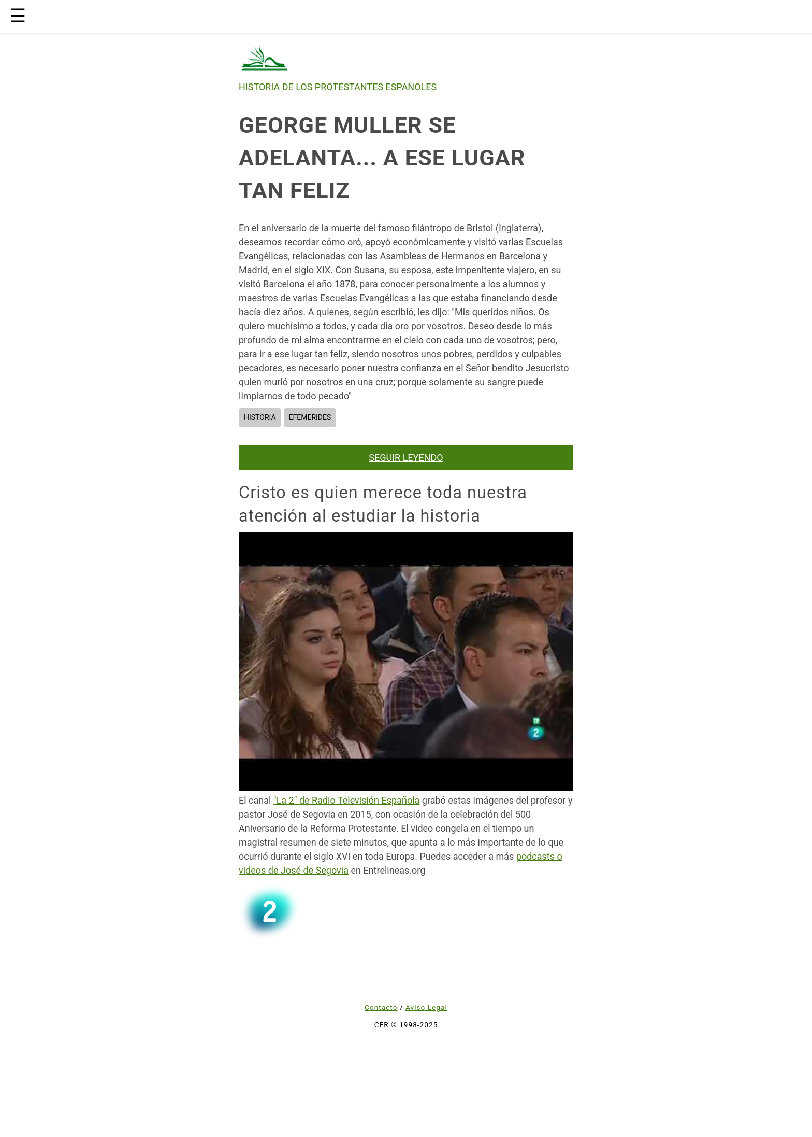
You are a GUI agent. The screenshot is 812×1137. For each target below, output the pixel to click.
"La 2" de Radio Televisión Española (346, 800)
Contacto (381, 1007)
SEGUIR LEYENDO (406, 457)
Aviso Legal (426, 1007)
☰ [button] (17, 16)
